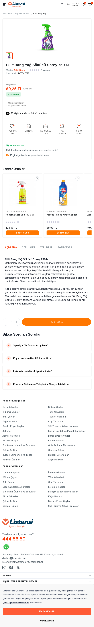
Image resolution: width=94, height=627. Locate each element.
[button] (7, 322)
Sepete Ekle (22, 232)
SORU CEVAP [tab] (65, 247)
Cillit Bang (19, 70)
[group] (12, 129)
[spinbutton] (12, 322)
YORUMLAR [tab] (46, 247)
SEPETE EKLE (57, 322)
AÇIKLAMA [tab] (11, 247)
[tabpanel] (47, 281)
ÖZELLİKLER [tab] (28, 247)
